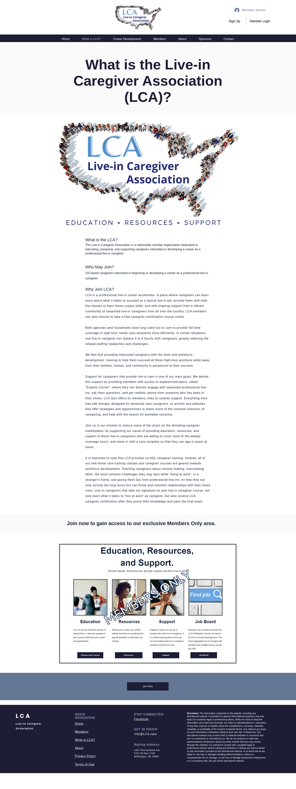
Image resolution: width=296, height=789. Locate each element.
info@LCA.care (145, 734)
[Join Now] (148, 686)
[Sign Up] (235, 21)
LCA (23, 716)
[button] (260, 21)
